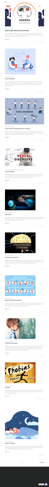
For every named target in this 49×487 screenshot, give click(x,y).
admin (40, 42)
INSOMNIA (8, 214)
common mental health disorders (15, 169)
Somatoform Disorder (11, 257)
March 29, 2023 (7, 28)
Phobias (7, 387)
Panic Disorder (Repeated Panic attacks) (17, 128)
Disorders (11, 28)
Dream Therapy (10, 443)
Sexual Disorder (10, 171)
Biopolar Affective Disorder (13, 300)
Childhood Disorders (11, 343)
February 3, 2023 (7, 126)
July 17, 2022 (7, 169)
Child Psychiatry (10, 79)
